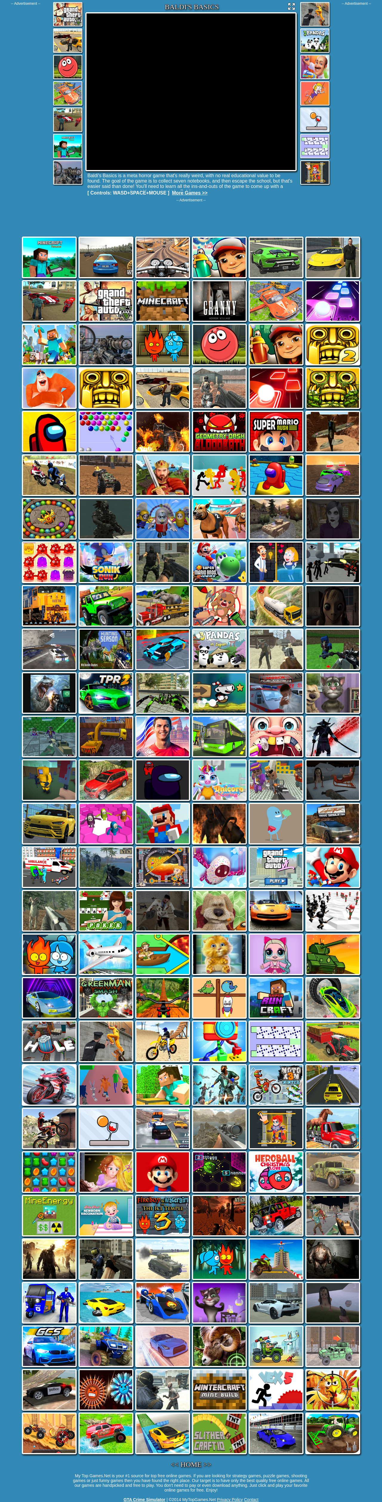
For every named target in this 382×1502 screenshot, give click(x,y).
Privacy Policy (230, 1499)
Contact (251, 1499)
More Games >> (189, 192)
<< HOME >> (191, 1464)
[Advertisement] (26, 95)
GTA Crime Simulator (144, 1499)
